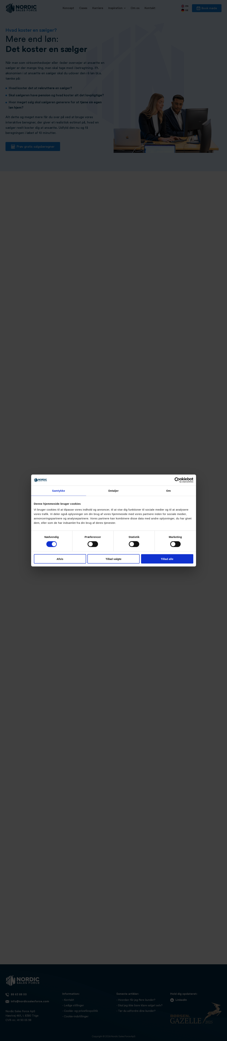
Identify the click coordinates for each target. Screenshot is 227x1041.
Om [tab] (168, 490)
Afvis (60, 558)
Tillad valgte (113, 558)
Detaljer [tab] (113, 490)
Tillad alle (167, 558)
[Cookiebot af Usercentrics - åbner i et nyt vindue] (177, 480)
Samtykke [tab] (58, 490)
